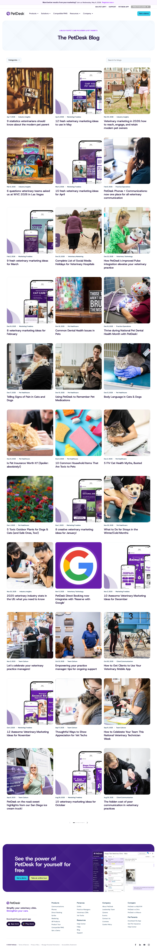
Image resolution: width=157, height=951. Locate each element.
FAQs (78, 927)
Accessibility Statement (69, 945)
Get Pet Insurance (134, 924)
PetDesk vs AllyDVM (135, 906)
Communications (58, 906)
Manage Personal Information (51, 945)
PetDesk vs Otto (133, 909)
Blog (78, 930)
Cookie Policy (107, 924)
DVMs (79, 906)
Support (112, 7)
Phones (54, 909)
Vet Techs (80, 915)
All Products (56, 921)
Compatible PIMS (60, 13)
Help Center (81, 924)
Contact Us (106, 918)
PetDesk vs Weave (134, 912)
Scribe (54, 915)
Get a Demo (56, 930)
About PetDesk (107, 906)
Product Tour (56, 924)
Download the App (134, 921)
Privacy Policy (35, 945)
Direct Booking (57, 912)
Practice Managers (83, 909)
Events (104, 915)
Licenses (105, 921)
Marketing (55, 918)
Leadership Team (108, 909)
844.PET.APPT (100, 7)
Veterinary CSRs (82, 912)
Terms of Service (24, 945)
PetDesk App (123, 7)
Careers (105, 912)
